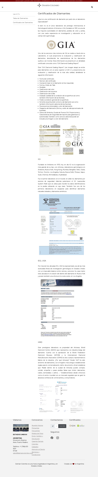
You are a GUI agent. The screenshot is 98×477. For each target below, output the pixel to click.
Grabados (35, 447)
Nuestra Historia (37, 425)
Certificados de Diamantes (23, 22)
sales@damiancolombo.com (23, 453)
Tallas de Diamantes (20, 18)
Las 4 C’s (16, 14)
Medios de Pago (37, 433)
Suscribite (62, 426)
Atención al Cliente (38, 449)
